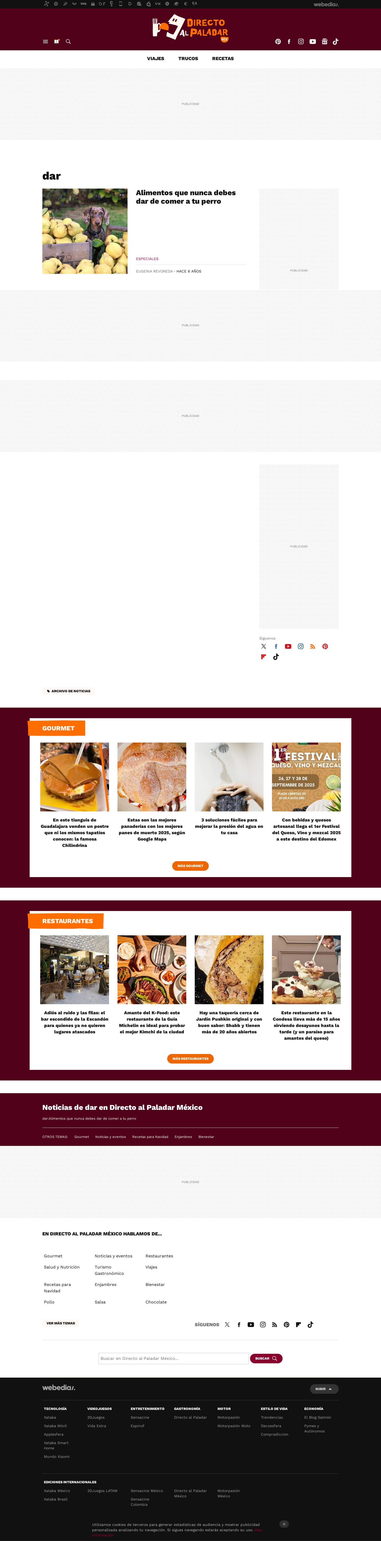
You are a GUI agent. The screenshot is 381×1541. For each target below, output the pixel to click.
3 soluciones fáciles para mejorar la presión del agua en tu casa (229, 826)
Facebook (289, 41)
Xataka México (57, 1491)
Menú (45, 41)
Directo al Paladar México (190, 1493)
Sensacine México (147, 1491)
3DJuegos (96, 1417)
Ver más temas (61, 1323)
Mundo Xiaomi (57, 1456)
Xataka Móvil (55, 1426)
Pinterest (278, 41)
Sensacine (140, 1417)
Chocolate (156, 1302)
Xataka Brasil (55, 1499)
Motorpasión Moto (233, 1426)
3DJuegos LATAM (102, 1491)
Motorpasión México (228, 1493)
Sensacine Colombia (140, 1502)
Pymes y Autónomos (314, 1428)
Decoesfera (271, 1426)
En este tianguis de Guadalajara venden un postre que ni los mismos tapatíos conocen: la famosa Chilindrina (75, 832)
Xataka (50, 1417)
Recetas (223, 58)
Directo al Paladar (190, 1417)
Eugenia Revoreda (154, 271)
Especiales (147, 259)
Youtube (313, 41)
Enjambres (183, 1137)
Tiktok (335, 41)
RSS (313, 645)
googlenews (324, 41)
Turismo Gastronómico (109, 1270)
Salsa (100, 1302)
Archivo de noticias (71, 691)
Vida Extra (96, 1426)
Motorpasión (228, 1417)
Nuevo (56, 41)
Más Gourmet (190, 866)
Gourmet (58, 728)
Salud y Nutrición (62, 1267)
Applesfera (54, 1434)
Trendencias (272, 1417)
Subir (320, 1389)
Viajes (155, 58)
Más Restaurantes (190, 1059)
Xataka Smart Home (56, 1445)
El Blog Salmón (317, 1417)
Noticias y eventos (110, 1137)
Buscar (68, 41)
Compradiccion (274, 1434)
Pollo (49, 1302)
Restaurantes (67, 921)
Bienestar (206, 1137)
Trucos (188, 58)
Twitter (263, 645)
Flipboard (263, 656)
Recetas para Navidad (150, 1137)
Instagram (301, 41)
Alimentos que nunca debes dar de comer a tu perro (186, 197)
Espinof (137, 1426)
